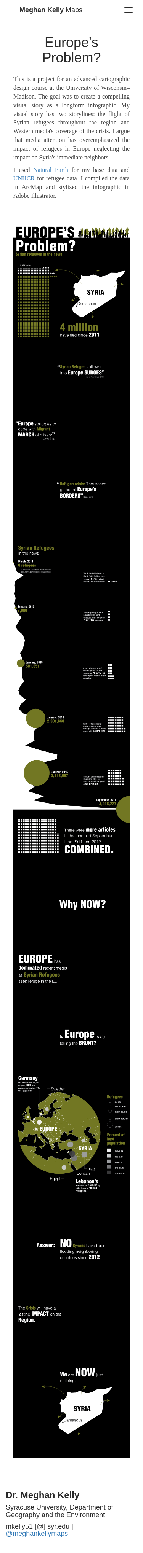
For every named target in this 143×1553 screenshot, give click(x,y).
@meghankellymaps (37, 1533)
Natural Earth (50, 170)
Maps (50, 10)
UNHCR (24, 178)
